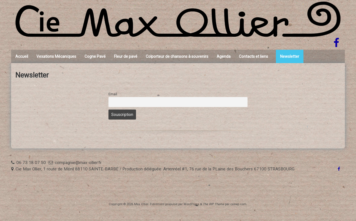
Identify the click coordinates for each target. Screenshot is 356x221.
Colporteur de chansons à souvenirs (177, 56)
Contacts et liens (253, 56)
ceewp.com (238, 204)
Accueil (21, 56)
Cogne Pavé (95, 56)
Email (112, 94)
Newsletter (289, 56)
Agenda (224, 56)
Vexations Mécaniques (56, 56)
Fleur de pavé (125, 56)
